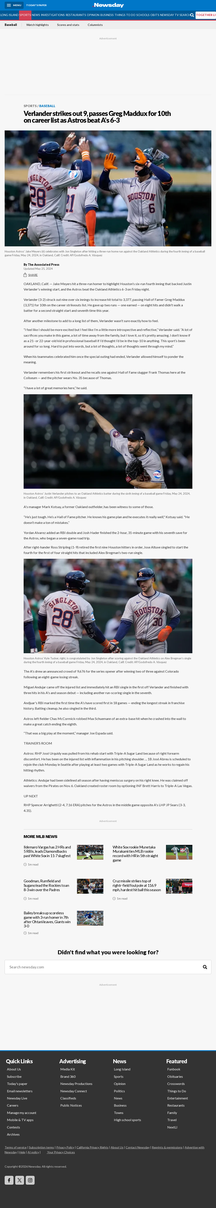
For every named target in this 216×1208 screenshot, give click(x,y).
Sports (25, 15)
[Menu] (14, 5)
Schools (143, 15)
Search (185, 15)
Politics (119, 1091)
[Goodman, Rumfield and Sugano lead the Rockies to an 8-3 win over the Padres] (63, 891)
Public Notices (71, 1105)
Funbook (173, 1069)
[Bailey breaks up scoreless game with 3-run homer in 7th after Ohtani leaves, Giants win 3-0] (63, 924)
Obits (154, 15)
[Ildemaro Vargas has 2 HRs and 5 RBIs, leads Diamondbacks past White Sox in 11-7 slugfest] (63, 858)
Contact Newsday (138, 1147)
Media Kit (67, 1069)
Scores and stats (68, 25)
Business (107, 15)
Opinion (93, 15)
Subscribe (14, 1076)
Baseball (11, 25)
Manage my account (21, 1113)
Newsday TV (169, 15)
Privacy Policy (65, 1147)
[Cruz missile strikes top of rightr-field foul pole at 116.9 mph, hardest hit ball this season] (152, 891)
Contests (13, 1127)
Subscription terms (41, 1147)
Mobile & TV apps (20, 1120)
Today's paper (17, 1084)
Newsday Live (17, 1098)
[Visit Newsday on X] (19, 1180)
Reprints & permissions (167, 1147)
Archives (13, 1134)
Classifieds (68, 1098)
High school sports (127, 1120)
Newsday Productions (76, 1084)
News (36, 15)
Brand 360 (68, 1076)
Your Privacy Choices (61, 1152)
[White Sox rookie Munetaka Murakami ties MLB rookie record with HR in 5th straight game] (152, 858)
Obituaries (175, 1076)
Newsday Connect (73, 1091)
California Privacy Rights (92, 1147)
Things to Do (125, 15)
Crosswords (176, 1084)
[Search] (205, 967)
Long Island (9, 15)
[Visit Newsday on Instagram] (30, 1180)
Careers (12, 1105)
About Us (14, 1069)
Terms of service (16, 1147)
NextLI (172, 1127)
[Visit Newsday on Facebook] (9, 1180)
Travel (172, 1120)
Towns (118, 1113)
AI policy (33, 1152)
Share (31, 275)
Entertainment (177, 1098)
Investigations (53, 15)
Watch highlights (37, 25)
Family (172, 1113)
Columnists (95, 25)
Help (22, 1152)
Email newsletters (19, 1091)
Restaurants (76, 15)
